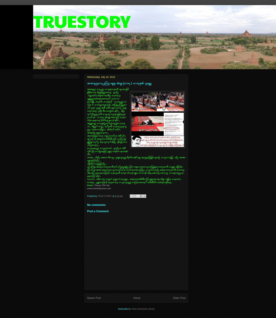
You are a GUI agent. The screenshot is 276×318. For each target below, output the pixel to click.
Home (137, 298)
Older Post (179, 298)
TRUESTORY (81, 21)
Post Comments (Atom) (143, 309)
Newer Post (94, 298)
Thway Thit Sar (102, 185)
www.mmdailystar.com (99, 188)
